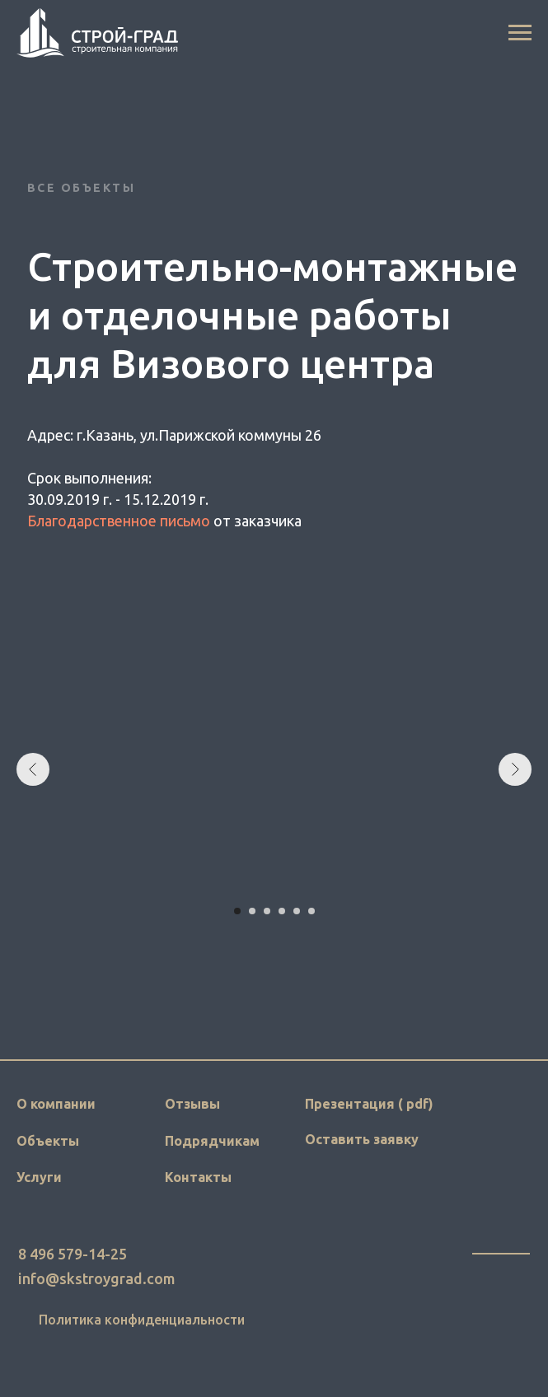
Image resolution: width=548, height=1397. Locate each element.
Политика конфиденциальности (142, 1319)
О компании (56, 1103)
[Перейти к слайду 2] (252, 911)
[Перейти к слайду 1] (237, 911)
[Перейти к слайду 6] (311, 911)
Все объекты (81, 187)
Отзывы (192, 1103)
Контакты (198, 1177)
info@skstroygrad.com (97, 1278)
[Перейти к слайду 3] (267, 911)
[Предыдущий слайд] (32, 769)
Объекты (47, 1140)
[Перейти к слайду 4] (282, 911)
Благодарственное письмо (118, 520)
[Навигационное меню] (520, 33)
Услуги (39, 1177)
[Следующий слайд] (515, 769)
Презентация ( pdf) (369, 1103)
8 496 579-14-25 (72, 1253)
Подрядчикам (212, 1140)
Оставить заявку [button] (362, 1139)
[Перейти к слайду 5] (296, 911)
